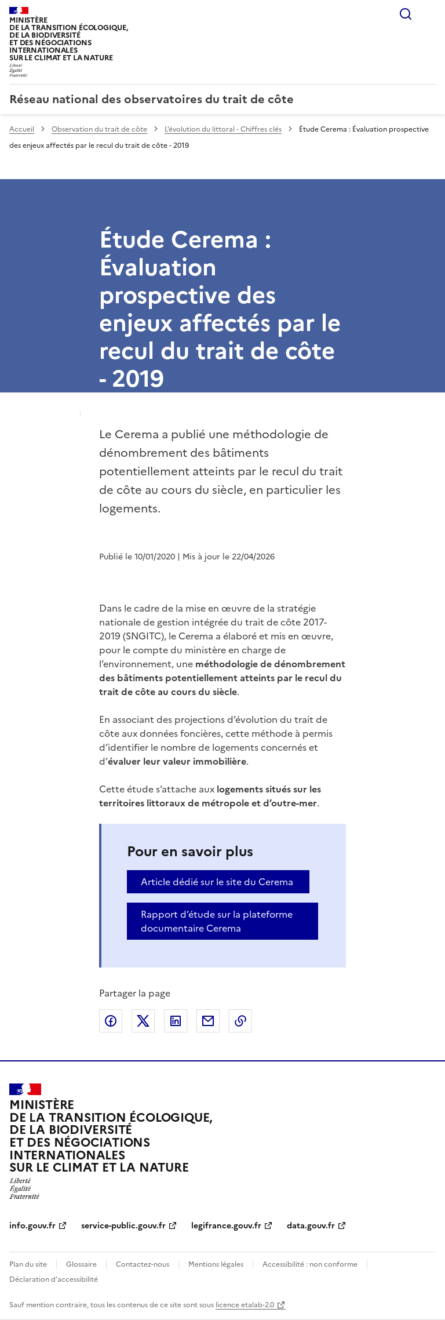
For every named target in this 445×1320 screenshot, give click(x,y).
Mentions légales (215, 1264)
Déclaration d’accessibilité (53, 1279)
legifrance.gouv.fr (226, 1226)
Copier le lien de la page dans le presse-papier (240, 1020)
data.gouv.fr (311, 1226)
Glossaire (81, 1264)
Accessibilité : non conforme (310, 1264)
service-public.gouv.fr (123, 1226)
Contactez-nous (142, 1264)
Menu (428, 14)
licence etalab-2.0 (245, 1305)
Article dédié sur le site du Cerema (217, 882)
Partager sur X (143, 1020)
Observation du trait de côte (99, 129)
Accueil (21, 129)
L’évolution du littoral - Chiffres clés (223, 129)
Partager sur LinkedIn (175, 1020)
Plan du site (28, 1264)
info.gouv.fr (32, 1226)
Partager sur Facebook (110, 1020)
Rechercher (405, 14)
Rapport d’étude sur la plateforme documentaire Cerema (217, 921)
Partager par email (208, 1020)
